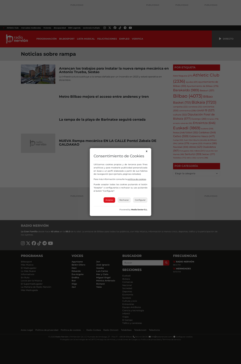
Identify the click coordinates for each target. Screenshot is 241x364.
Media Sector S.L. (139, 209)
